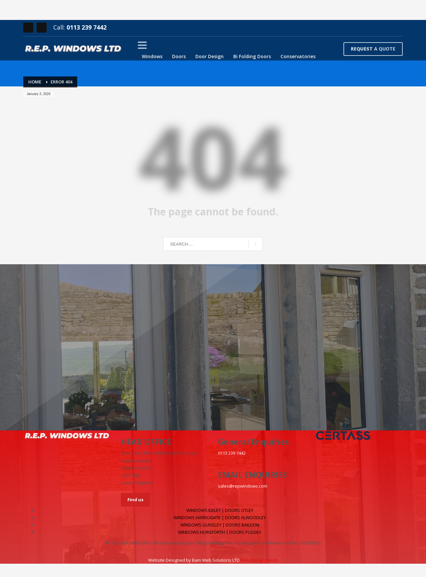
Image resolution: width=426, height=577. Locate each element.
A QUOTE (373, 49)
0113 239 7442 (86, 27)
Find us (135, 500)
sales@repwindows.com (242, 486)
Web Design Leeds (259, 560)
